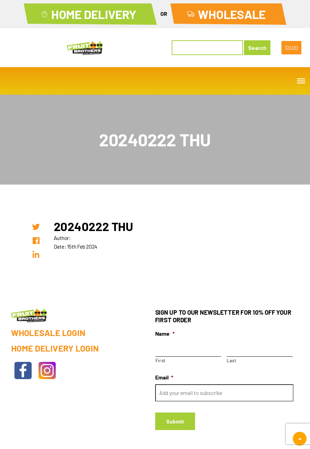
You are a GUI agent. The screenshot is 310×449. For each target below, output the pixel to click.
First (160, 360)
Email (164, 377)
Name (165, 333)
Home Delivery (93, 14)
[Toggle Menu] (301, 81)
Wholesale (232, 14)
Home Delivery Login (54, 348)
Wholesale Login (48, 332)
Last (231, 360)
